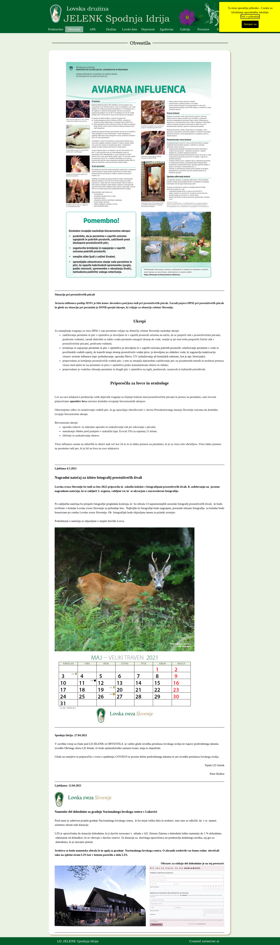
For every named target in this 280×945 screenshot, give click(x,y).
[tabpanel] (139, 492)
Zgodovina (166, 29)
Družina (111, 29)
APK (92, 29)
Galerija (185, 29)
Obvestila (74, 29)
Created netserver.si (204, 941)
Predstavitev (55, 29)
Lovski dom (129, 29)
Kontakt (222, 29)
